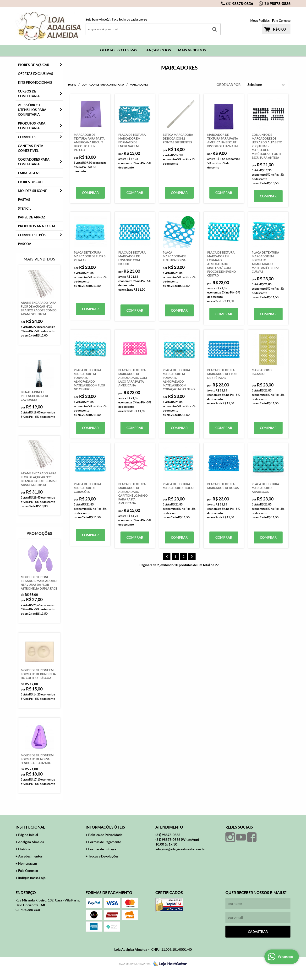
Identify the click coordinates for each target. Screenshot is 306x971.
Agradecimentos (30, 856)
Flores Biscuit (30, 182)
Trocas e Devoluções (103, 856)
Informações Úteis (105, 827)
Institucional (30, 827)
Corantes (27, 137)
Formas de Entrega (102, 849)
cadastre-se (139, 19)
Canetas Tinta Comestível (30, 148)
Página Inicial (28, 835)
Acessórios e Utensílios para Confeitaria (32, 109)
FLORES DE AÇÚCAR (33, 65)
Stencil (24, 208)
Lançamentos (158, 50)
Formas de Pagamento (104, 842)
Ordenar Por (228, 85)
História (24, 849)
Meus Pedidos (260, 20)
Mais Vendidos (192, 50)
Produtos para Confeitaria (31, 125)
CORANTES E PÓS (32, 235)
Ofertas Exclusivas (118, 50)
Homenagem (27, 863)
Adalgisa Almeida (31, 842)
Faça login (119, 19)
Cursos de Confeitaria (29, 93)
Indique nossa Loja (31, 878)
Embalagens (29, 173)
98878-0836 (239, 3)
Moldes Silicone (32, 191)
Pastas (24, 199)
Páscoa (24, 244)
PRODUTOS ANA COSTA (36, 226)
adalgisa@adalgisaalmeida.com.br (180, 849)
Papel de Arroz (31, 217)
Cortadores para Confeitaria (33, 161)
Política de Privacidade (105, 835)
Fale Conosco (281, 20)
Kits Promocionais (35, 82)
